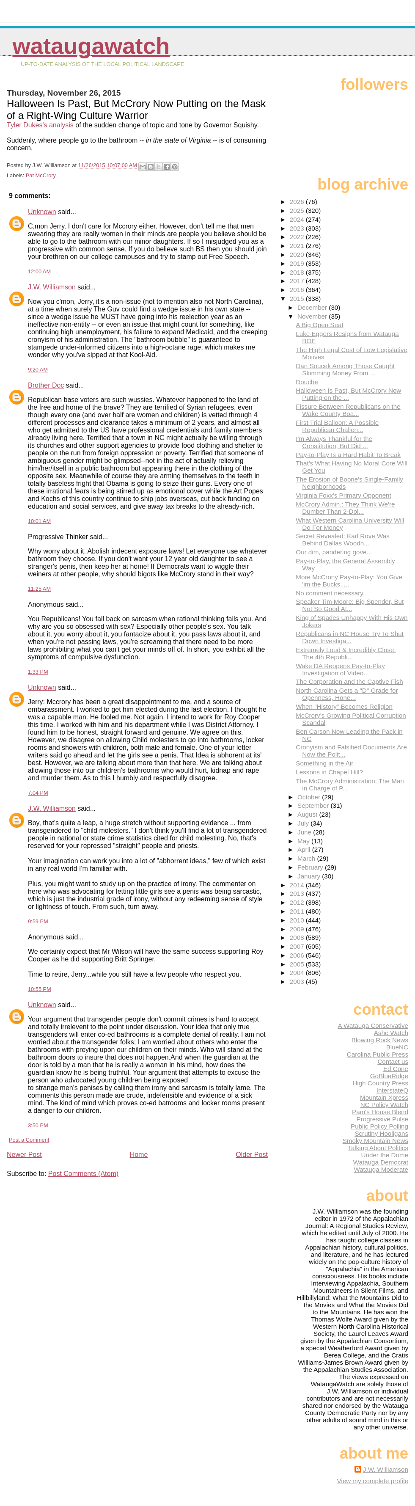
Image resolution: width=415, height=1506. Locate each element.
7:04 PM (38, 793)
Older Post (252, 1154)
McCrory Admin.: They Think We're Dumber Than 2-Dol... (345, 508)
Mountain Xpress (384, 1097)
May (304, 841)
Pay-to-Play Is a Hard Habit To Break (348, 454)
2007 (298, 946)
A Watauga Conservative (373, 1025)
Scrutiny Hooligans (381, 1133)
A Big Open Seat (319, 324)
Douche (307, 381)
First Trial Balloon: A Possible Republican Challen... (337, 426)
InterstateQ (392, 1090)
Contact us (392, 1061)
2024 (298, 219)
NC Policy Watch (384, 1104)
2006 (298, 955)
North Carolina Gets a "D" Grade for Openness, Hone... (347, 694)
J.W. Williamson (52, 287)
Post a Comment (29, 1140)
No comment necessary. (330, 593)
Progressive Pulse (382, 1119)
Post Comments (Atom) (83, 1173)
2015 (298, 298)
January (309, 876)
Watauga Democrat (380, 1162)
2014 (298, 885)
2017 (298, 280)
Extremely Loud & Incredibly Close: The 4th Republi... (346, 653)
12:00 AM (39, 271)
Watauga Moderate (381, 1169)
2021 (298, 245)
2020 (298, 254)
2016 (298, 289)
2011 (298, 911)
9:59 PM (38, 921)
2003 (298, 981)
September (314, 805)
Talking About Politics (378, 1147)
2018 (298, 272)
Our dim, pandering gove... (334, 552)
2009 (298, 929)
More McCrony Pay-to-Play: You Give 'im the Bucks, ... (349, 580)
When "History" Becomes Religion (344, 706)
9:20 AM (38, 369)
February (311, 867)
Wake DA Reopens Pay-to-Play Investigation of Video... (340, 669)
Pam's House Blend (380, 1111)
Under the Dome (384, 1155)
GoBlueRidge (389, 1075)
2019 (298, 263)
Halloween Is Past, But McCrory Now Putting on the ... (348, 394)
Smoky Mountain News (375, 1140)
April (304, 849)
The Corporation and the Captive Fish (349, 681)
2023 (298, 228)
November (313, 316)
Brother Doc (46, 385)
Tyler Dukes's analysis (40, 125)
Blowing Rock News (380, 1039)
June (305, 832)
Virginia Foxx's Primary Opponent (343, 495)
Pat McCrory (41, 175)
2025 (298, 210)
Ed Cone (395, 1068)
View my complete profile (372, 1480)
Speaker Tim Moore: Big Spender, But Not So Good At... (350, 605)
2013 (298, 893)
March (307, 858)
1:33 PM (38, 672)
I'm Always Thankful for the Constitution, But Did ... (334, 442)
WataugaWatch (91, 46)
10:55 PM (39, 989)
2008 (298, 937)
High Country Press (380, 1083)
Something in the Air (324, 763)
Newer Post (24, 1154)
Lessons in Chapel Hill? (329, 772)
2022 (298, 236)
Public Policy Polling (379, 1126)
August (308, 814)
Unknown (42, 211)
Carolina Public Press (377, 1054)
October (309, 797)
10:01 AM (39, 521)
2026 (298, 201)
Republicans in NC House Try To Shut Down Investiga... (350, 637)
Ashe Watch (391, 1032)
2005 (298, 964)
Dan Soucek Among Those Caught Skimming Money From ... (345, 369)
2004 (298, 972)
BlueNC (397, 1047)
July (304, 823)
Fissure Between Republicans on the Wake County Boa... (348, 410)
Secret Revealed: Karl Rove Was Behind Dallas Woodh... (342, 539)
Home (139, 1154)
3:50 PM (38, 1125)
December (313, 307)
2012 (298, 902)
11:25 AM (39, 589)
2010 (298, 920)
